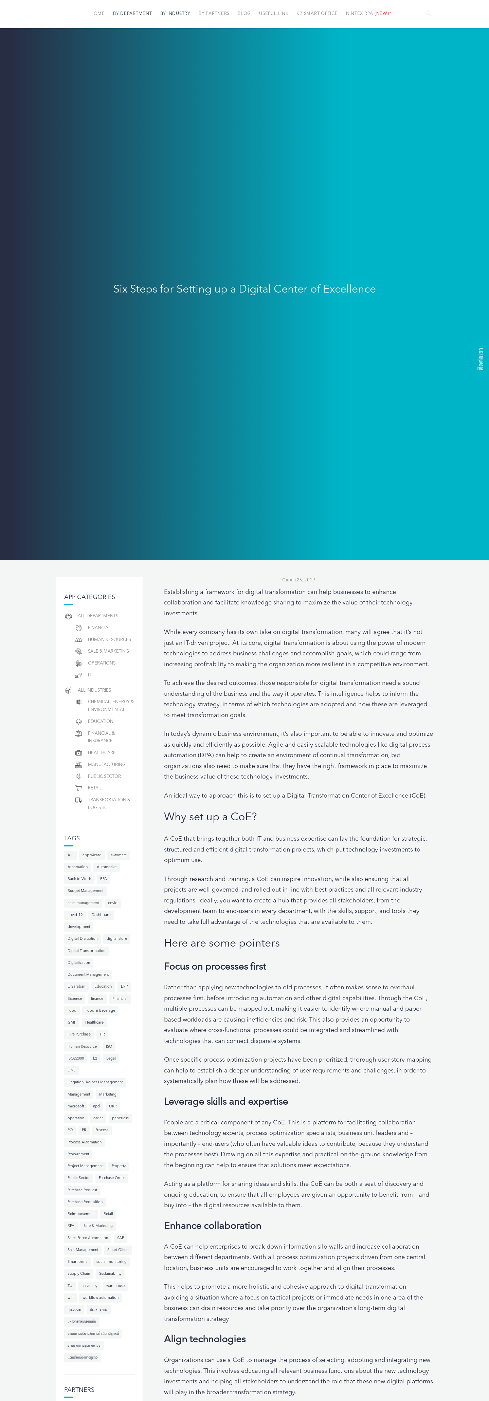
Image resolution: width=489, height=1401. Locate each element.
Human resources (102, 640)
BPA (103, 879)
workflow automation (101, 1298)
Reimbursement (81, 1214)
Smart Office (117, 1250)
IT (82, 675)
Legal (111, 1059)
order (98, 1118)
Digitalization (79, 963)
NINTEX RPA (369, 14)
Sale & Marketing (101, 651)
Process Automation (85, 1142)
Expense (75, 999)
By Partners (214, 14)
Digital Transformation (86, 951)
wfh (70, 1298)
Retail (88, 788)
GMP (72, 1023)
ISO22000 (76, 1059)
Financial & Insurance (94, 736)
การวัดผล (74, 1310)
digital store (117, 939)
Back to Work (79, 879)
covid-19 (75, 915)
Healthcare (95, 753)
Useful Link (273, 14)
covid (112, 903)
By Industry (175, 14)
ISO (109, 1047)
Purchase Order (112, 1178)
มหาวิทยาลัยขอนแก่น (82, 1322)
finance (97, 999)
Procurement (78, 1154)
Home (97, 14)
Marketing (107, 1095)
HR (102, 1034)
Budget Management (85, 891)
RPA (71, 1226)
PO (70, 1130)
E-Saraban (76, 987)
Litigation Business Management (95, 1082)
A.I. (70, 855)
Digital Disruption (82, 939)
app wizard (92, 855)
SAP (120, 1238)
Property (119, 1166)
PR (84, 1130)
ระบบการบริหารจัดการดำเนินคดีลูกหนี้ (93, 1334)
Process (101, 1130)
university (89, 1286)
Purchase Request (82, 1190)
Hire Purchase (79, 1034)
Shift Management (83, 1250)
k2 (95, 1059)
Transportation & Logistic (102, 803)
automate (119, 855)
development (79, 927)
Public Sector (97, 776)
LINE (72, 1070)
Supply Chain (79, 1274)
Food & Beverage (100, 1011)
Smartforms (77, 1262)
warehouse (115, 1286)
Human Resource (82, 1047)
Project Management (85, 1166)
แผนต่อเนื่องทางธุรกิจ (83, 1358)
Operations (94, 663)
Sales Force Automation (88, 1238)
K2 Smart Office (317, 14)
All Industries (87, 690)
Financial (92, 628)
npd (96, 1106)
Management (79, 1095)
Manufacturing (100, 765)
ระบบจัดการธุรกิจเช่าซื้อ (84, 1346)
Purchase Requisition (85, 1202)
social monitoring (111, 1262)
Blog (244, 14)
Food (72, 1011)
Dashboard (101, 915)
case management (83, 903)
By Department (132, 14)
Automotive (106, 867)
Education (93, 721)
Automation (78, 867)
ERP (124, 987)
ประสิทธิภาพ (98, 1310)
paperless (120, 1118)
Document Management (88, 975)
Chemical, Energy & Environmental (104, 705)
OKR (113, 1106)
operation (76, 1118)
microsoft (76, 1106)
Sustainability (110, 1274)
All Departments (91, 616)
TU (70, 1286)
